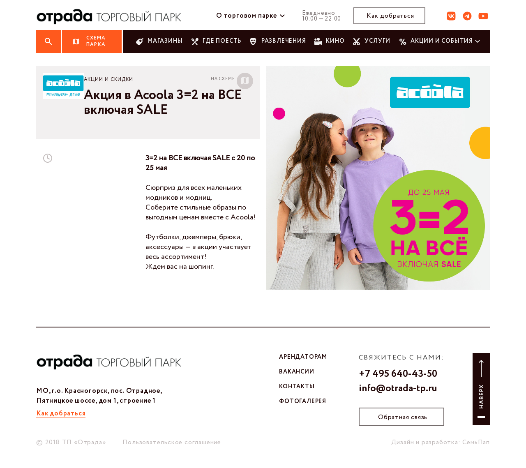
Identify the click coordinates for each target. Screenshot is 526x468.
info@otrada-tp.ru (398, 389)
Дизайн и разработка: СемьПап (440, 442)
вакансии (296, 372)
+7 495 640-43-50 (398, 374)
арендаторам (303, 357)
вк (451, 16)
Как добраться (390, 16)
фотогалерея (302, 401)
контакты (296, 387)
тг (467, 16)
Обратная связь (402, 417)
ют (483, 16)
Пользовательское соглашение (171, 442)
